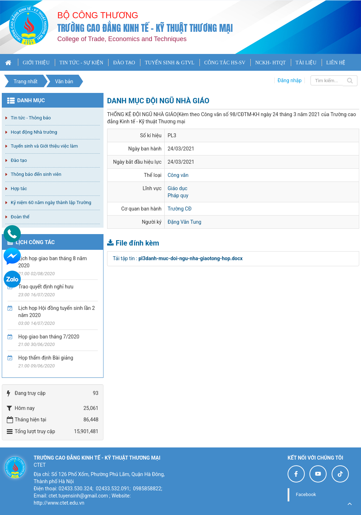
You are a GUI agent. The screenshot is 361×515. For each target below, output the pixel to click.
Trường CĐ (180, 209)
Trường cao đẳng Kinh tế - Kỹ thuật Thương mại (145, 28)
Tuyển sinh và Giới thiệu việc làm (44, 146)
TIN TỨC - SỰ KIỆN (81, 62)
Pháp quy (178, 195)
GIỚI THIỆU (36, 62)
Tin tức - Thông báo (31, 117)
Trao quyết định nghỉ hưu (45, 286)
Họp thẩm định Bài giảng (45, 358)
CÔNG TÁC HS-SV (224, 62)
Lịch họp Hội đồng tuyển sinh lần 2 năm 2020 (56, 311)
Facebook (306, 494)
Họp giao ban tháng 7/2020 (48, 337)
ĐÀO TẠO (124, 62)
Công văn (178, 175)
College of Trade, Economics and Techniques (122, 39)
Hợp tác (19, 188)
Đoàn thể (20, 216)
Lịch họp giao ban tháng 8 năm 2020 (52, 262)
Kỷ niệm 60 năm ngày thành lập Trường (51, 202)
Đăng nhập (290, 80)
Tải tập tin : (177, 258)
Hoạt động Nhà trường (34, 132)
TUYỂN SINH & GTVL (169, 62)
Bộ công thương (97, 15)
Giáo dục (177, 188)
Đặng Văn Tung (184, 222)
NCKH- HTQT (270, 62)
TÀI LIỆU (305, 62)
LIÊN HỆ (336, 62)
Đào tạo (19, 160)
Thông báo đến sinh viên (36, 174)
